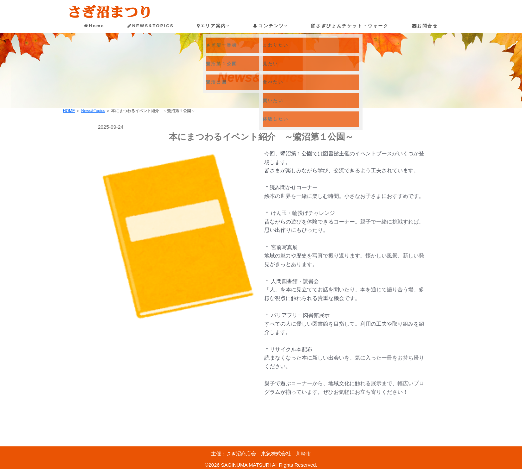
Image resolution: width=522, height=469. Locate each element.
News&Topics (93, 110)
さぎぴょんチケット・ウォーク (350, 25)
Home (94, 25)
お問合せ (425, 25)
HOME (69, 110)
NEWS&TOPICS (151, 25)
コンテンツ (270, 25)
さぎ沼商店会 (241, 453)
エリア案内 (213, 25)
